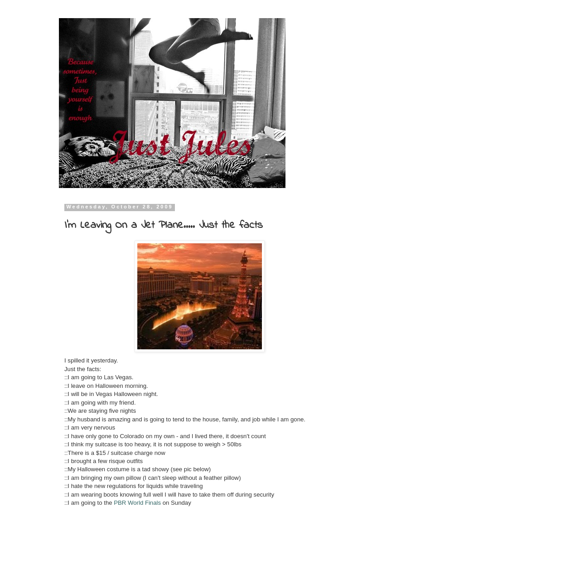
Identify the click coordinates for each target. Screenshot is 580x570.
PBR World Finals (137, 502)
